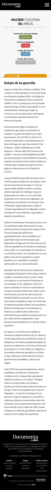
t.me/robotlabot (25, 451)
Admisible (12, 76)
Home (5, 27)
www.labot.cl (28, 449)
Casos (12, 27)
